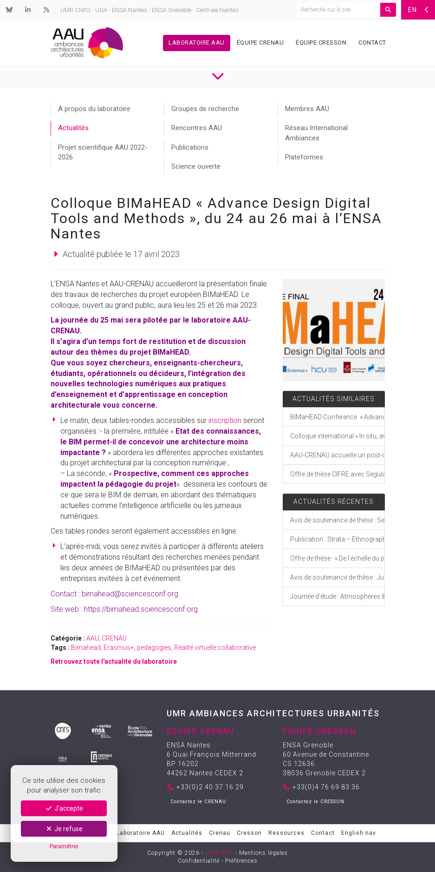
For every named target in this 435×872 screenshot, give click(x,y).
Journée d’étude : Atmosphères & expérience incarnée (337, 596)
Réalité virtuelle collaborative (215, 647)
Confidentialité (199, 861)
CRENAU (114, 638)
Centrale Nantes (217, 10)
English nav (358, 833)
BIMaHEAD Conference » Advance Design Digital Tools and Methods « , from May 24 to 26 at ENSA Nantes (337, 417)
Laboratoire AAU (197, 42)
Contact (372, 42)
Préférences (241, 861)
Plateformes (304, 157)
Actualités (73, 128)
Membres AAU (307, 109)
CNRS (83, 10)
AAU (92, 638)
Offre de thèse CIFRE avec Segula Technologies (337, 474)
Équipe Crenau (260, 42)
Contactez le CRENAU (198, 802)
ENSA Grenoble (171, 10)
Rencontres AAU (196, 128)
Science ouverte (196, 166)
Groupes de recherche (205, 109)
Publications (189, 147)
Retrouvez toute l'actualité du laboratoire (114, 661)
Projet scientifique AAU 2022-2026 (103, 152)
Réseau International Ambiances (316, 133)
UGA (101, 10)
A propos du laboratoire (94, 109)
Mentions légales (263, 853)
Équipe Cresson (321, 42)
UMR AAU (219, 853)
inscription (224, 420)
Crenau (219, 833)
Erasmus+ (119, 647)
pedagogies (154, 647)
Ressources (286, 833)
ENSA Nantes (129, 10)
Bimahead (86, 647)
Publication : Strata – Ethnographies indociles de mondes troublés (337, 539)
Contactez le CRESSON (315, 802)
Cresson (249, 833)
